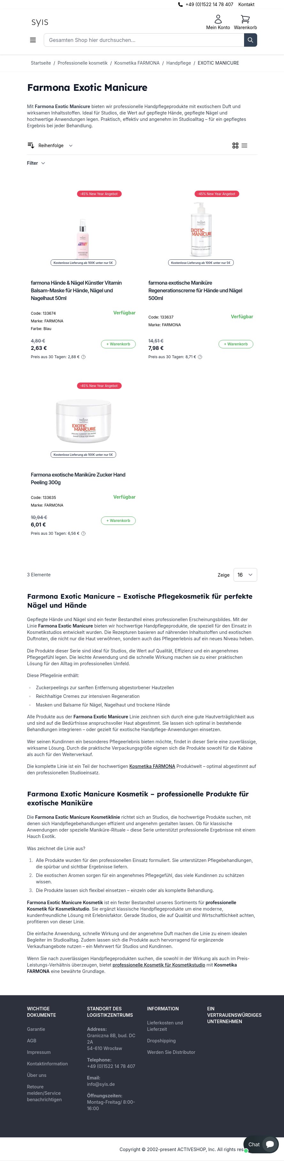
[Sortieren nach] (56, 145)
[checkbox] (235, 145)
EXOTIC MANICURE (218, 63)
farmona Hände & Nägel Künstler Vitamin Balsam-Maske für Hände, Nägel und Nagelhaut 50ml (76, 290)
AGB (31, 1040)
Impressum (39, 1052)
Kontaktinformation (47, 1063)
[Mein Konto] (218, 22)
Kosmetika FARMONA (137, 63)
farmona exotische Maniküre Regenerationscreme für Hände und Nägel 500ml (195, 290)
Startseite (41, 63)
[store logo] (54, 22)
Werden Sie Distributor (171, 1052)
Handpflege (178, 63)
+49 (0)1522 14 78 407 (210, 4)
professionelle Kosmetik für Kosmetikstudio (159, 965)
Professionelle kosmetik (83, 63)
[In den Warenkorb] (118, 344)
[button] (261, 1144)
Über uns (37, 1075)
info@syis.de (101, 1084)
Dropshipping (161, 1040)
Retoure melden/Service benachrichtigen (44, 1093)
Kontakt (246, 4)
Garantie (36, 1029)
